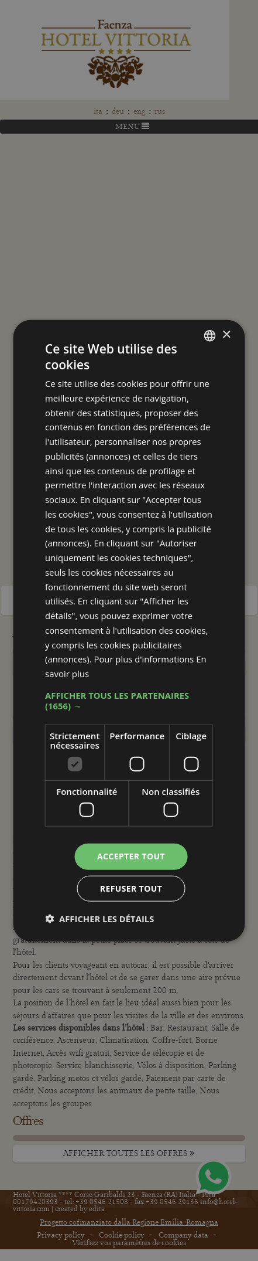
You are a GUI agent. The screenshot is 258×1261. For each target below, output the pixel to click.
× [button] (226, 335)
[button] (129, 700)
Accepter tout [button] (131, 856)
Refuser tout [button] (131, 888)
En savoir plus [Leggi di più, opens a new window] (155, 673)
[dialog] (129, 630)
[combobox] (210, 335)
